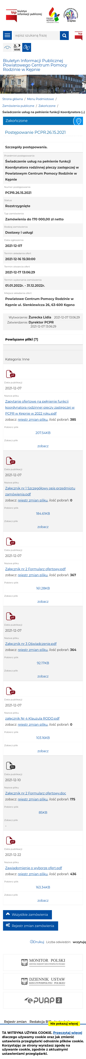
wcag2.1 (17, 47)
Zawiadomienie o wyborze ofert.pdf (33, 868)
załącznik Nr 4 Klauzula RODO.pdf (32, 718)
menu (7, 35)
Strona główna (12, 99)
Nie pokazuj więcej (64, 1023)
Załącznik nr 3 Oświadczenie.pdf (31, 644)
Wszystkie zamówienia (30, 915)
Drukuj (38, 942)
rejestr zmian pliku (33, 420)
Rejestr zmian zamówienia (33, 926)
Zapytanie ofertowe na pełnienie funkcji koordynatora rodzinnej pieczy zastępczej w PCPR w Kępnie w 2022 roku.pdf (40, 407)
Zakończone (47, 106)
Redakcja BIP (40, 1022)
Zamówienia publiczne (18, 106)
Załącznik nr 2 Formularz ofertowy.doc (35, 793)
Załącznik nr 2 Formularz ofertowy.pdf (35, 569)
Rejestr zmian (15, 1022)
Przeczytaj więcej (67, 1033)
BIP (78, 36)
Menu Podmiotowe (40, 99)
